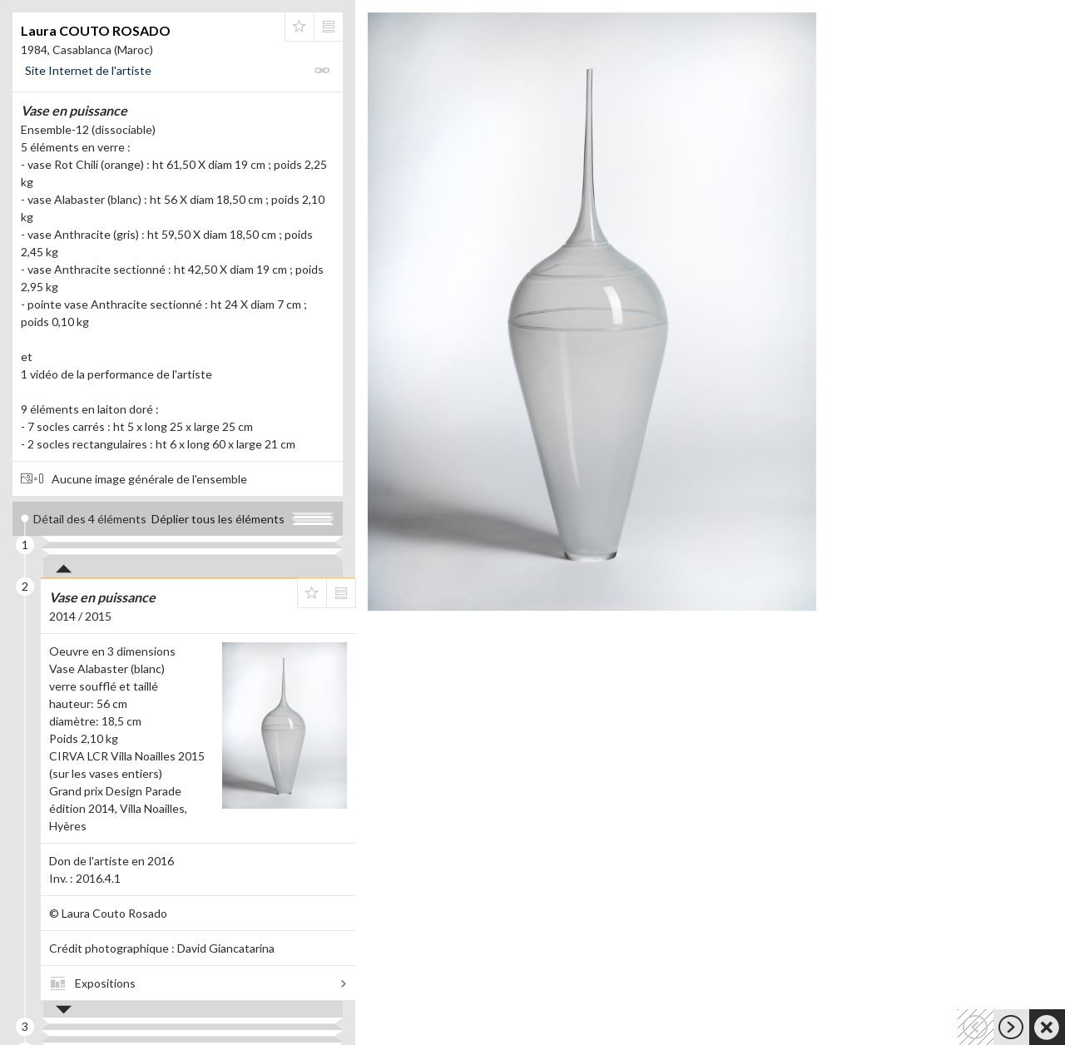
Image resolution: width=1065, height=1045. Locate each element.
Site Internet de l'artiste (88, 70)
